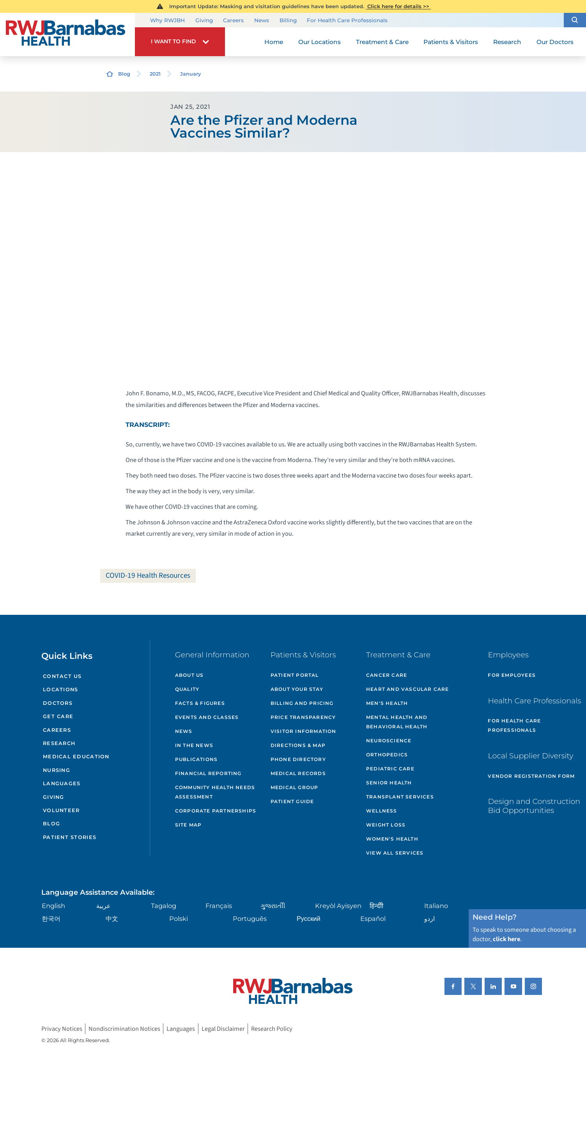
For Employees (512, 675)
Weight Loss (385, 825)
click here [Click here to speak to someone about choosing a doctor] (506, 939)
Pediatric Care (390, 769)
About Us (189, 675)
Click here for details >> (398, 6)
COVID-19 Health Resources (148, 575)
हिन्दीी (376, 906)
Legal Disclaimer (223, 1029)
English (53, 906)
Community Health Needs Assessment (215, 792)
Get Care (58, 716)
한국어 (51, 918)
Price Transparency (303, 717)
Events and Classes (207, 717)
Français (218, 906)
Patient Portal (295, 675)
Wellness (381, 811)
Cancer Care (386, 675)
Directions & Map (298, 745)
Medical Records (298, 773)
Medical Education (76, 756)
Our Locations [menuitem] (319, 42)
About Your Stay (297, 689)
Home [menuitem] (273, 42)
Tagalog (163, 906)
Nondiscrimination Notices (124, 1029)
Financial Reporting (208, 773)
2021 (155, 74)
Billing (288, 20)
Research (59, 743)
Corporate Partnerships (215, 811)
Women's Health (392, 839)
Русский (308, 918)
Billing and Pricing (302, 703)
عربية (103, 906)
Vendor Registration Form (531, 776)
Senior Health (389, 783)
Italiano (436, 906)
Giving (204, 20)
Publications (196, 759)
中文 (112, 918)
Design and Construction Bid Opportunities (534, 806)
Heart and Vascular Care (407, 689)
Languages (61, 783)
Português (250, 918)
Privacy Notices (61, 1029)
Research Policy (271, 1029)
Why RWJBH (167, 20)
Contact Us (62, 676)
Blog (124, 74)
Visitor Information (303, 731)
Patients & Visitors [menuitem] (450, 42)
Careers (233, 20)
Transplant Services (400, 797)
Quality (187, 689)
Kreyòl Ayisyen (338, 906)
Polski (178, 918)
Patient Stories (69, 837)
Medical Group (295, 787)
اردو (429, 918)
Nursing (56, 770)
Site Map (188, 825)
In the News (194, 745)
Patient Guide (292, 801)
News (261, 20)
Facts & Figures (200, 703)
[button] (575, 20)
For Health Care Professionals (347, 20)
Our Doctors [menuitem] (555, 42)
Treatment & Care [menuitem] (382, 42)
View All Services (394, 853)
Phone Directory (298, 759)
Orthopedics (387, 755)
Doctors (58, 703)
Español (373, 918)
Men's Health (387, 703)
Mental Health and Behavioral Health (396, 721)
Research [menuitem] (507, 42)
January (190, 74)
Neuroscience (388, 740)
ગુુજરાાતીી (272, 906)
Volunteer (61, 810)
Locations (60, 689)
